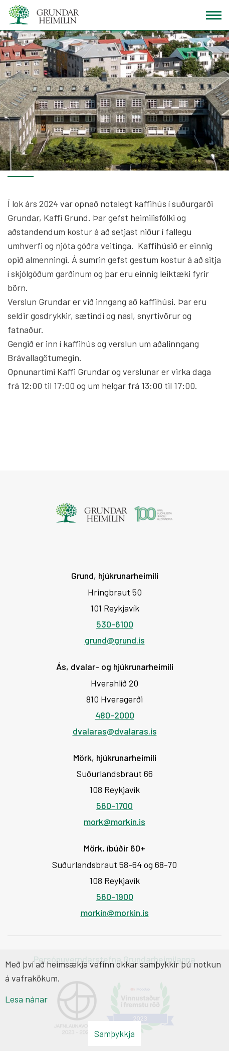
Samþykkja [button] (114, 1033)
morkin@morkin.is (115, 912)
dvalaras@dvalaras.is (115, 731)
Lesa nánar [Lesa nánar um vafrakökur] (26, 999)
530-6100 (114, 624)
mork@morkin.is (114, 821)
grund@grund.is (115, 640)
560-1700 (114, 805)
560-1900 (114, 896)
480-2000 (114, 715)
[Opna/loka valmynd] (213, 15)
